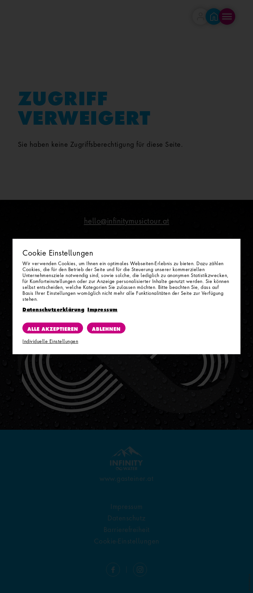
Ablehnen (106, 327)
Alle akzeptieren (52, 327)
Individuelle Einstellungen (50, 341)
